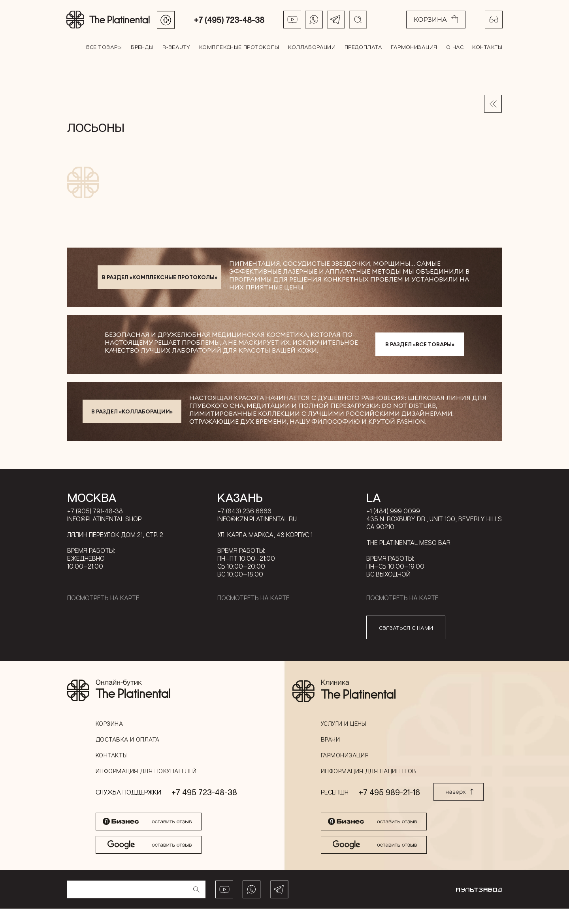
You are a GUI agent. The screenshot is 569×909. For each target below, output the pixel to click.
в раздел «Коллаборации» (132, 411)
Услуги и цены (344, 723)
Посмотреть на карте (103, 598)
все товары (104, 46)
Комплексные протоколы (239, 46)
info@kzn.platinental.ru (257, 519)
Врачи (330, 739)
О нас (454, 46)
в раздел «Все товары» (419, 344)
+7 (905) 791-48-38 (95, 511)
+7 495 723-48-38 (204, 792)
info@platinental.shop (104, 519)
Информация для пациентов (368, 771)
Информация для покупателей (146, 771)
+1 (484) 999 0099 (393, 511)
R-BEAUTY (176, 46)
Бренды (142, 46)
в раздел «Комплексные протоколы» (159, 277)
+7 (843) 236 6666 (244, 511)
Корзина (109, 723)
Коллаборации (311, 46)
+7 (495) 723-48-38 (229, 19)
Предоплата (363, 46)
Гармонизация (413, 46)
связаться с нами (406, 628)
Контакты (487, 46)
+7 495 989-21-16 (389, 792)
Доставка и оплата (128, 739)
